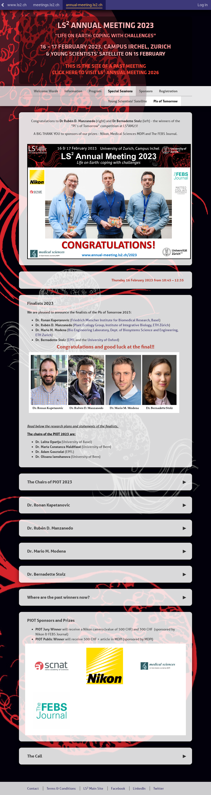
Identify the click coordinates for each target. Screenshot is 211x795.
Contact (33, 788)
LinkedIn (139, 788)
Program (95, 91)
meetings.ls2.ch (46, 5)
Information (73, 91)
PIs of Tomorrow (166, 101)
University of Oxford (103, 340)
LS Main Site (93, 788)
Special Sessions (120, 91)
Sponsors (145, 91)
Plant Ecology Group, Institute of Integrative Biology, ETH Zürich (121, 325)
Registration (168, 91)
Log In (203, 5)
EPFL (71, 340)
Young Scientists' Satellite (127, 101)
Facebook (118, 788)
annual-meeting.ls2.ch (84, 5)
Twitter (158, 788)
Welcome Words (46, 91)
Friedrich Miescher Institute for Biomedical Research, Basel (115, 320)
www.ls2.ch (14, 5)
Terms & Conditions (61, 788)
